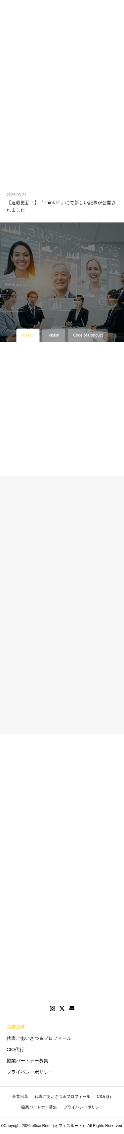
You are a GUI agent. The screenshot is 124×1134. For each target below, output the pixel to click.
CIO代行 (15, 1049)
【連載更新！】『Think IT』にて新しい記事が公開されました (61, 206)
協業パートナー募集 (27, 1060)
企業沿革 (16, 1027)
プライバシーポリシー (30, 1072)
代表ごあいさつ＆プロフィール (39, 1038)
